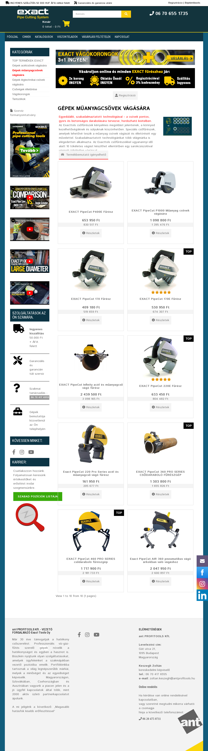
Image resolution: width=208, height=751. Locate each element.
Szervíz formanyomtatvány (23, 113)
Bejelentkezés (192, 3)
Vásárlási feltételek (96, 37)
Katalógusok (44, 37)
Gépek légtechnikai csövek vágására (28, 82)
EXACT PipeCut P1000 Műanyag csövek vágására (160, 212)
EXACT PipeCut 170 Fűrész (91, 299)
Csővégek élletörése (24, 89)
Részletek (91, 233)
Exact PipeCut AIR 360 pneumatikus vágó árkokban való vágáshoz (160, 560)
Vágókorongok (21, 94)
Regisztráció (125, 95)
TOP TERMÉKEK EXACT (27, 60)
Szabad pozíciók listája (38, 496)
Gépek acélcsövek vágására (29, 65)
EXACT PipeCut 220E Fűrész (160, 386)
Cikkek (26, 37)
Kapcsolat (122, 37)
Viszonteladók (67, 37)
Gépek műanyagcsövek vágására (27, 73)
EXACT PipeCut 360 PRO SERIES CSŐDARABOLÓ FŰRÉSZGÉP (160, 473)
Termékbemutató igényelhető (83, 155)
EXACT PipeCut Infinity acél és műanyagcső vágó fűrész (91, 386)
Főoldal (12, 37)
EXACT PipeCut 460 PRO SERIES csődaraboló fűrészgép (90, 560)
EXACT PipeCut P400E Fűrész (91, 212)
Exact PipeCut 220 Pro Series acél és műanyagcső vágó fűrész (91, 473)
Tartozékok (19, 99)
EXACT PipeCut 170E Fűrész (160, 299)
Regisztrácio (175, 3)
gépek (44, 648)
